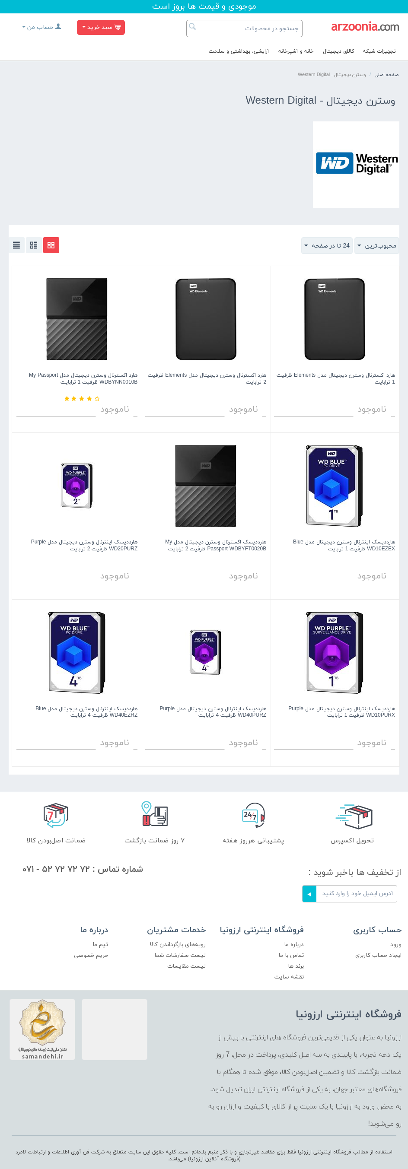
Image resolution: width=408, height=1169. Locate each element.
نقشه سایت (289, 977)
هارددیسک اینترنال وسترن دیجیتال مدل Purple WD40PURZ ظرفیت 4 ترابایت (212, 712)
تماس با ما (291, 955)
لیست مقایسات (186, 966)
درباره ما (294, 944)
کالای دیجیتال (338, 51)
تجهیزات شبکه (379, 51)
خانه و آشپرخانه (296, 51)
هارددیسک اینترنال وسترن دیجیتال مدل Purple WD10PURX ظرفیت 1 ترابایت (341, 712)
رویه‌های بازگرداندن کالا (178, 944)
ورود (396, 944)
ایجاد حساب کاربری (378, 955)
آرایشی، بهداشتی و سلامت (239, 51)
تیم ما (100, 944)
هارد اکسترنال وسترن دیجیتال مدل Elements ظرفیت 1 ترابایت (336, 379)
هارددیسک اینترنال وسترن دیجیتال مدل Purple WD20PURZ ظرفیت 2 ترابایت (84, 546)
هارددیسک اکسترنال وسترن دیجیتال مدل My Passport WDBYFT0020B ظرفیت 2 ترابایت (215, 546)
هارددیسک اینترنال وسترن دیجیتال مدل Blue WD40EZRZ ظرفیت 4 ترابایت (86, 712)
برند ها (296, 966)
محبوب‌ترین (376, 245)
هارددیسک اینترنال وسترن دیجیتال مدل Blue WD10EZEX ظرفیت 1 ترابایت (344, 546)
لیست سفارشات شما (180, 955)
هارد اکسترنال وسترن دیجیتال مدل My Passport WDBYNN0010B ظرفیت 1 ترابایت (83, 379)
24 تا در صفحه (327, 245)
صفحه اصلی (386, 74)
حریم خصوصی (91, 955)
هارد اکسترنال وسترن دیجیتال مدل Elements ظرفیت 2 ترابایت (207, 379)
